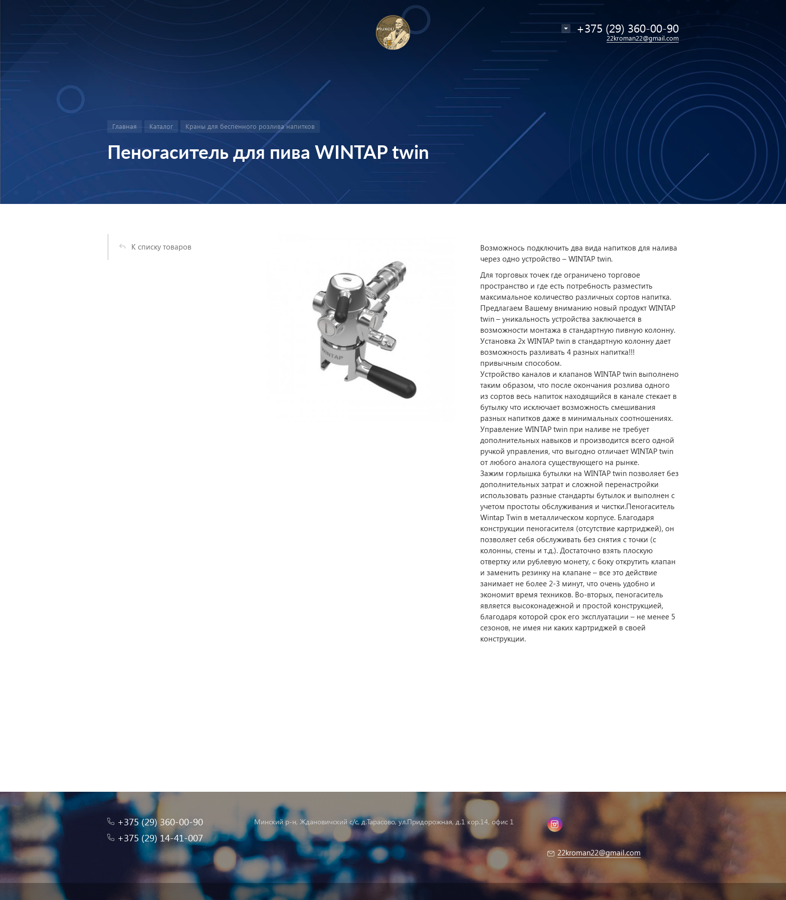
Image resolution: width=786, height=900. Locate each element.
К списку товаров (161, 247)
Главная (124, 126)
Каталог (161, 126)
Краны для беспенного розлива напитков (250, 126)
